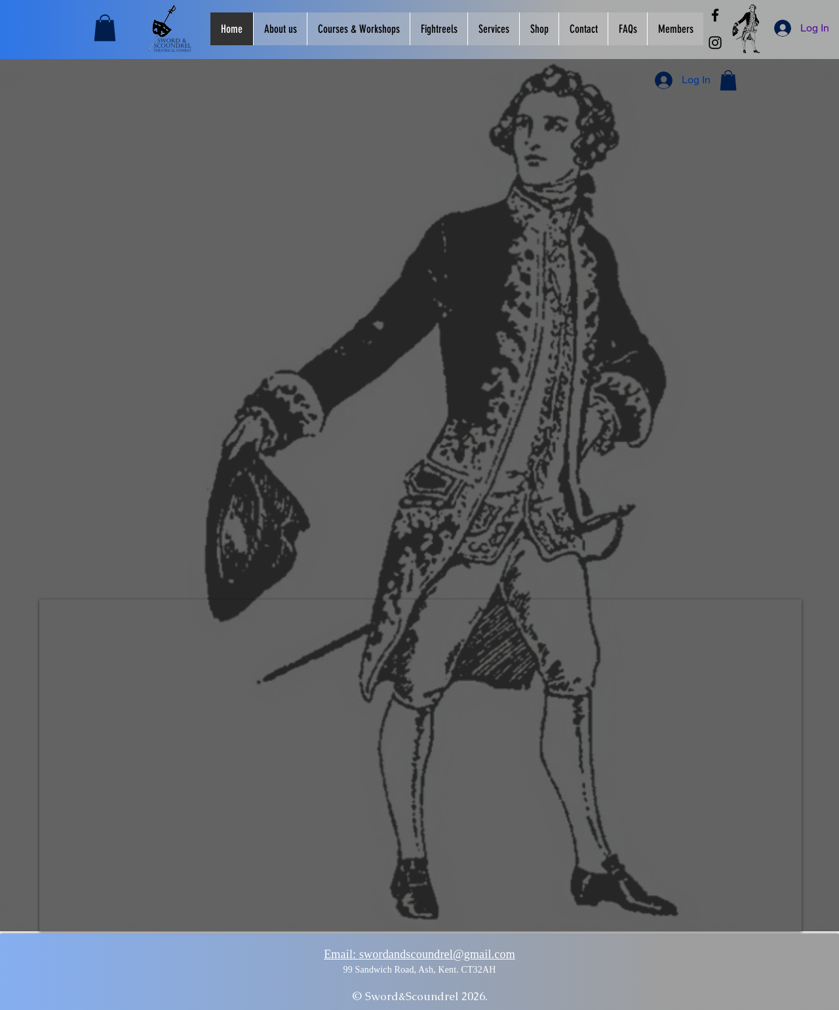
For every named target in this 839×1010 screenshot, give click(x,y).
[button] (105, 27)
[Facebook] (715, 15)
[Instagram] (715, 42)
